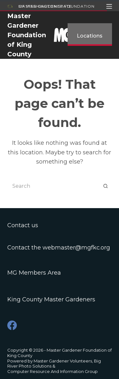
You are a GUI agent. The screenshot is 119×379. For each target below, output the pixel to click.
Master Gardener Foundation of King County (26, 35)
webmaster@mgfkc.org (76, 247)
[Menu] (109, 6)
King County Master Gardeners (51, 299)
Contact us (22, 225)
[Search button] (105, 185)
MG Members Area (34, 272)
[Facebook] (12, 325)
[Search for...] (53, 185)
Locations (89, 36)
